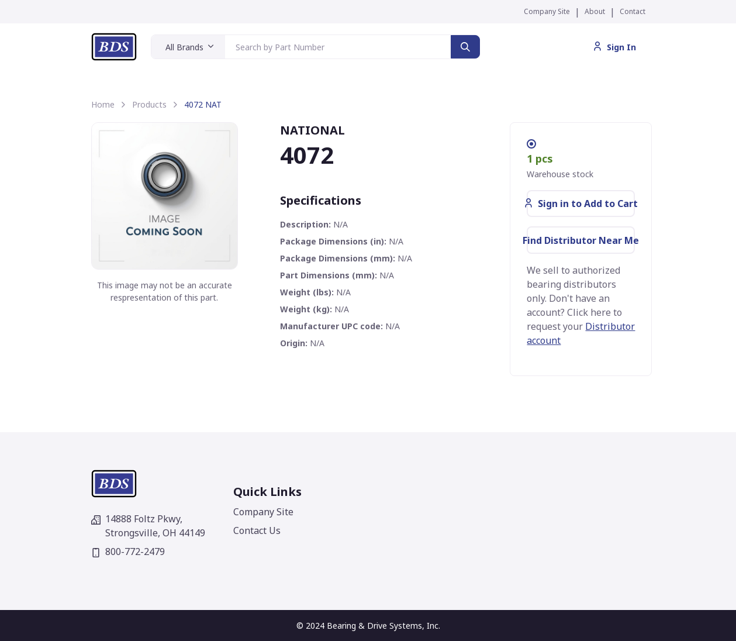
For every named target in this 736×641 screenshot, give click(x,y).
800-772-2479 (128, 551)
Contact (632, 11)
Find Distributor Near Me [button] (581, 240)
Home (103, 104)
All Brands (184, 47)
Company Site (547, 11)
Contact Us (257, 530)
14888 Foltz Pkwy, (148, 525)
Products (149, 104)
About (595, 11)
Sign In (614, 47)
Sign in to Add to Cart (581, 203)
